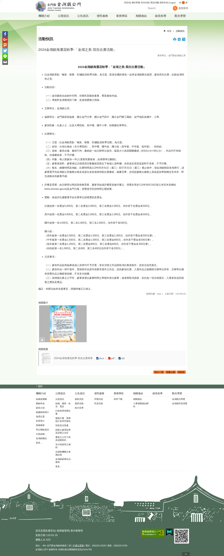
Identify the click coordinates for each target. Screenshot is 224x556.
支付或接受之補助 (63, 446)
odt (121, 358)
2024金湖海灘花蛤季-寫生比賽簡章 (73, 358)
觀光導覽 (180, 15)
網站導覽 (136, 2)
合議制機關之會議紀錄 (63, 453)
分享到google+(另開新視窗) (5, 39)
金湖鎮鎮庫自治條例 (63, 460)
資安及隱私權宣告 (45, 530)
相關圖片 (43, 302)
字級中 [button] (183, 2)
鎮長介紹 (40, 408)
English (172, 3)
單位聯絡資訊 (42, 429)
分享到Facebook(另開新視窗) (5, 34)
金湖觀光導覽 (178, 399)
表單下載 (118, 399)
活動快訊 (180, 31)
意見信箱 (145, 2)
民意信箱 (98, 403)
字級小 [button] (180, 2)
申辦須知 (98, 399)
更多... (39, 442)
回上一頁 (159, 372)
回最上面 (170, 372)
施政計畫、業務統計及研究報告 (63, 419)
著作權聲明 (76, 530)
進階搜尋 (183, 8)
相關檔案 (43, 349)
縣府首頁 (164, 2)
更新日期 (40, 535)
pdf (111, 358)
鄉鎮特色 (40, 403)
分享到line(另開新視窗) (5, 56)
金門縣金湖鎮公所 (61, 6)
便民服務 (102, 15)
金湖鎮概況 (41, 438)
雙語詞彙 (154, 2)
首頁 (169, 31)
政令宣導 (79, 408)
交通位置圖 (78, 545)
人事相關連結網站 (140, 405)
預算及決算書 (61, 425)
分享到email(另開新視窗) (5, 62)
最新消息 (79, 399)
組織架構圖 (41, 399)
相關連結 (141, 15)
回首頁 (127, 2)
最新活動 (79, 403)
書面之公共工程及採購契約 (63, 438)
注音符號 (184, 39)
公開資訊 (63, 15)
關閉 (40, 386)
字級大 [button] (186, 2)
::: (1, 1)
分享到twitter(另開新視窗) (5, 51)
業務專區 (121, 15)
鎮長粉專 (160, 15)
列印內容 (175, 39)
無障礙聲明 (63, 530)
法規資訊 (59, 399)
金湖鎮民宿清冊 (179, 403)
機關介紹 (44, 15)
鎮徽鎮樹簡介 (42, 412)
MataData (179, 39)
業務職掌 (40, 425)
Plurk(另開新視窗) (5, 45)
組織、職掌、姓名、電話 (63, 405)
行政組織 (40, 434)
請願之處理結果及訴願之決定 (63, 431)
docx (101, 358)
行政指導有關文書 (63, 412)
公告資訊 (83, 15)
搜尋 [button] (175, 8)
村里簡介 (40, 421)
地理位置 (40, 416)
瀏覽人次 (40, 539)
